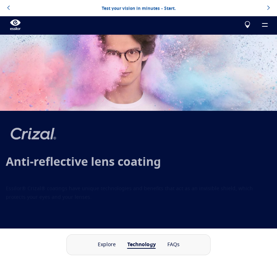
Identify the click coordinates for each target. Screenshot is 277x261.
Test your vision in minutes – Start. (139, 8)
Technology (141, 244)
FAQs (173, 244)
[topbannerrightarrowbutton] (268, 8)
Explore (107, 244)
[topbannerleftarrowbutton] (8, 8)
